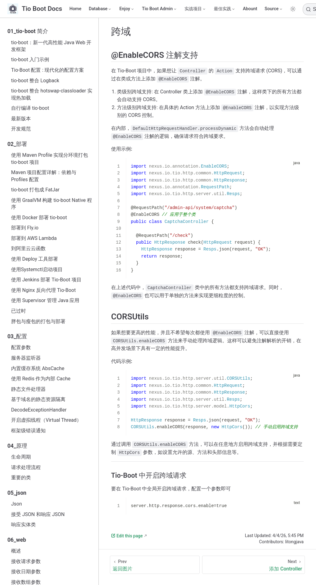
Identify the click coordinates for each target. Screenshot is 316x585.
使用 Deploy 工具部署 (34, 259)
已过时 (18, 311)
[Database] (100, 9)
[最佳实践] (224, 9)
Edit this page (127, 535)
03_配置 (17, 336)
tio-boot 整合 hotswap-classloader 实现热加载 (51, 94)
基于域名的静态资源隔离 (38, 399)
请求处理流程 (26, 467)
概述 (16, 551)
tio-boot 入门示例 (30, 59)
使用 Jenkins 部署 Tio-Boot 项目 (46, 280)
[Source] (274, 9)
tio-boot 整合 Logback (35, 80)
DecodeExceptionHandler (39, 410)
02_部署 (17, 144)
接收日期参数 (26, 571)
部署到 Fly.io (25, 228)
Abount (250, 8)
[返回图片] (155, 565)
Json (16, 504)
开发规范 (21, 129)
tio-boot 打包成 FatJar (35, 190)
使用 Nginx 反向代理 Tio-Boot (43, 290)
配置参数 (21, 347)
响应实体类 (23, 524)
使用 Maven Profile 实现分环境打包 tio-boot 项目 (49, 158)
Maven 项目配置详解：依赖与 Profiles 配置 (44, 175)
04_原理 (17, 446)
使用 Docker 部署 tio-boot (39, 217)
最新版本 (21, 119)
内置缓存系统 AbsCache (37, 368)
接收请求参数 (26, 561)
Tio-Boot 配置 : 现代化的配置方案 (47, 70)
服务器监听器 (26, 358)
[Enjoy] (127, 9)
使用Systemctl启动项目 (37, 269)
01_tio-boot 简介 (27, 31)
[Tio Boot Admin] (159, 9)
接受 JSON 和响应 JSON (37, 514)
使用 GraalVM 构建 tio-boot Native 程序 (51, 203)
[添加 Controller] (253, 565)
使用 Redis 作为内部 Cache (40, 379)
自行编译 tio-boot (30, 108)
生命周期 (21, 457)
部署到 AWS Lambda (34, 238)
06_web (16, 540)
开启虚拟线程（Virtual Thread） (46, 420)
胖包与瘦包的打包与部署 (38, 321)
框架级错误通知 (28, 430)
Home (75, 8)
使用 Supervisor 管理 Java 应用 (45, 300)
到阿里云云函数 (28, 248)
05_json (16, 493)
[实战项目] (195, 9)
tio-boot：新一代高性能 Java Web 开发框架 (51, 46)
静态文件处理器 (28, 389)
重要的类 (21, 477)
